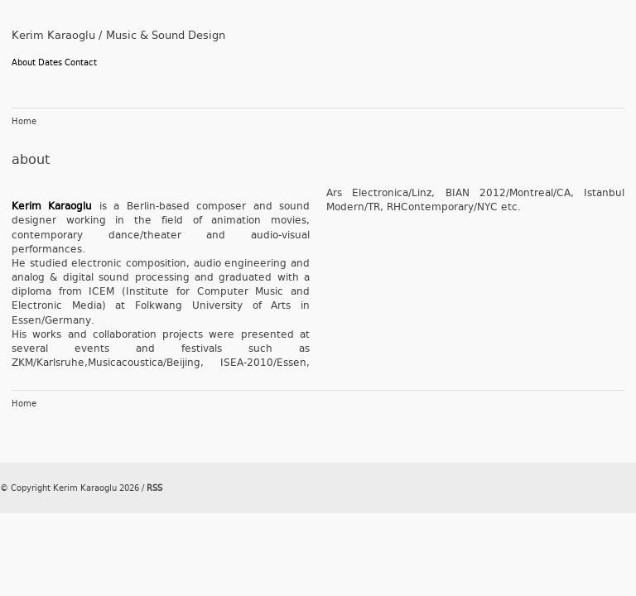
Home (24, 122)
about (31, 159)
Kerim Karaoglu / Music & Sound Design (118, 35)
